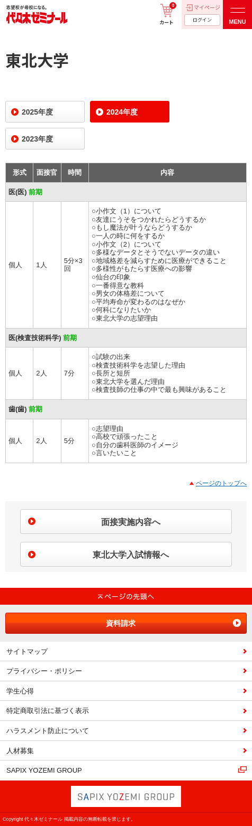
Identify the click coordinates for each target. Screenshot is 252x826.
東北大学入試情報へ (131, 554)
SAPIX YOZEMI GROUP (44, 770)
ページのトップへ (221, 483)
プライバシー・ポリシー (44, 671)
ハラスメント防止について (47, 731)
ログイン (202, 19)
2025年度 (37, 112)
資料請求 (121, 623)
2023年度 (37, 139)
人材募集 (20, 751)
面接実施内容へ (130, 522)
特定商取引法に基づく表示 (47, 711)
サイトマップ (27, 651)
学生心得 (20, 691)
